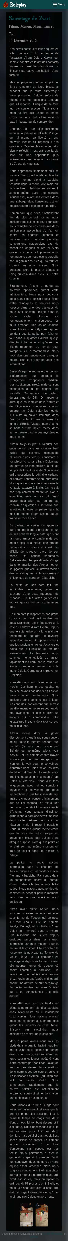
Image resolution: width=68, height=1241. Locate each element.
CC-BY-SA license (52, 1233)
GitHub (34, 1236)
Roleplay (18, 5)
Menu (61, 4)
